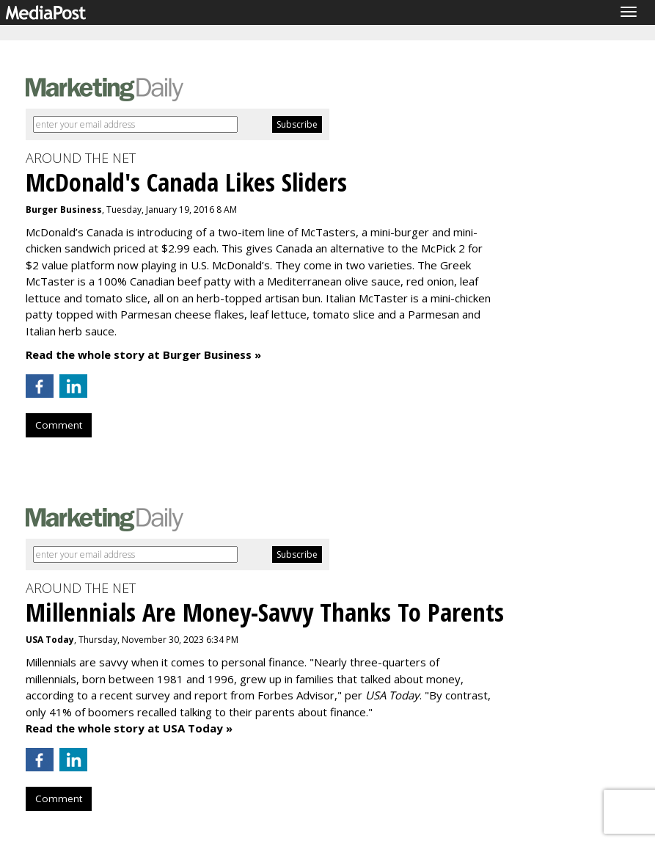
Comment (58, 425)
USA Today (50, 639)
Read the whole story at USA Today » (129, 728)
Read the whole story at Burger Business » (143, 354)
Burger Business (64, 209)
